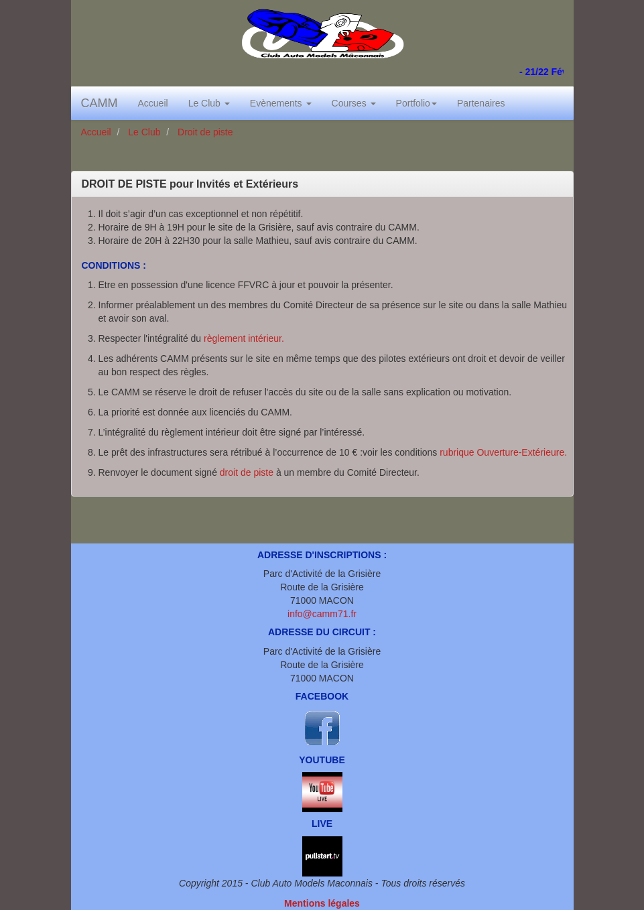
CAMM (99, 103)
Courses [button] (354, 103)
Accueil (153, 103)
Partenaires (481, 103)
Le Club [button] (209, 103)
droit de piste (246, 472)
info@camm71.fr (322, 613)
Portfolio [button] (416, 103)
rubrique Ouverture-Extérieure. (503, 452)
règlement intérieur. (244, 338)
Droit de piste (204, 132)
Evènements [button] (281, 103)
